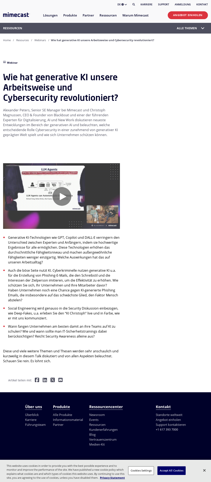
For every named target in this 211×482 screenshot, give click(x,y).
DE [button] (122, 4)
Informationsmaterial (68, 420)
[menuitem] (50, 18)
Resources (22, 40)
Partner (58, 425)
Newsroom (97, 415)
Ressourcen (97, 425)
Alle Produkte (62, 415)
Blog (92, 434)
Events (93, 420)
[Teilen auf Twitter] (52, 380)
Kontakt (202, 4)
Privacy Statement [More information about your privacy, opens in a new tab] (112, 478)
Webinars (40, 40)
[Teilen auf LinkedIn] (45, 380)
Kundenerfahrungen (103, 429)
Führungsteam (35, 425)
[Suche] (133, 4)
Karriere (146, 4)
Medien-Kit (97, 444)
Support (163, 4)
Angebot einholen (188, 15)
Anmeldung (183, 4)
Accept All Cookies (171, 470)
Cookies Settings (141, 470)
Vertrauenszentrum (103, 439)
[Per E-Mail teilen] (60, 380)
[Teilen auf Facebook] (37, 380)
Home (7, 40)
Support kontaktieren (171, 425)
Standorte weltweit (169, 415)
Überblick (32, 415)
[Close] (204, 470)
